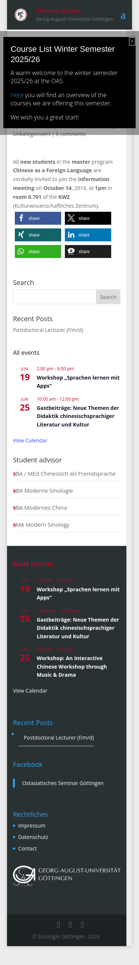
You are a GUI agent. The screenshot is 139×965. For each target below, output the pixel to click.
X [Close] (132, 41)
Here (16, 95)
